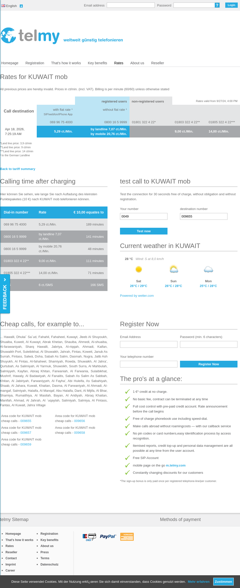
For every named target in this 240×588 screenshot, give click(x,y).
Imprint (11, 564)
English (9, 6)
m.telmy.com (176, 465)
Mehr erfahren (199, 582)
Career (10, 570)
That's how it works (66, 63)
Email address (94, 5)
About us (137, 63)
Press (44, 552)
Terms (44, 558)
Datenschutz (49, 564)
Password (164, 5)
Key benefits (97, 63)
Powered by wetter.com (137, 296)
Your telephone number (137, 356)
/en (61, 35)
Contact (11, 558)
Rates (119, 63)
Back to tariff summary (17, 169)
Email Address (130, 337)
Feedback (5, 294)
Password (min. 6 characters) (201, 337)
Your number (129, 209)
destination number (194, 209)
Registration (35, 63)
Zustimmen (223, 582)
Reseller (157, 63)
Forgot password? (217, 5)
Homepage (9, 63)
